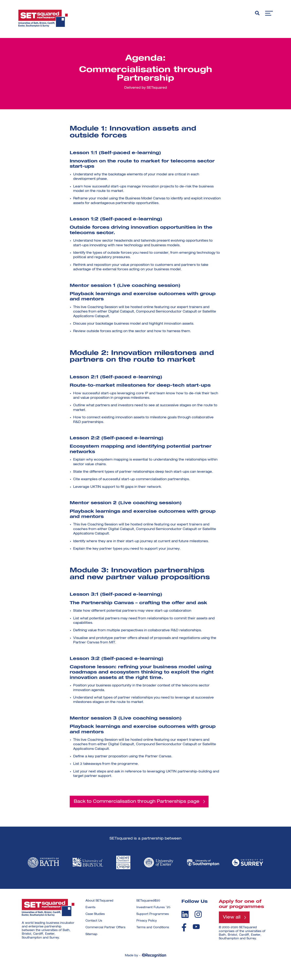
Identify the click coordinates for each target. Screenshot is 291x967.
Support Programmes (152, 914)
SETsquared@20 (148, 900)
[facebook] (184, 928)
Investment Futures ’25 (153, 907)
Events (90, 907)
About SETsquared (99, 900)
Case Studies (95, 914)
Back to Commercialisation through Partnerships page (136, 801)
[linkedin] (185, 914)
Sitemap (91, 934)
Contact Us (93, 921)
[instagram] (198, 914)
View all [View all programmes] (231, 917)
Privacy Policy (146, 921)
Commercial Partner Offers (105, 927)
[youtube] (196, 927)
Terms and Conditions (152, 927)
